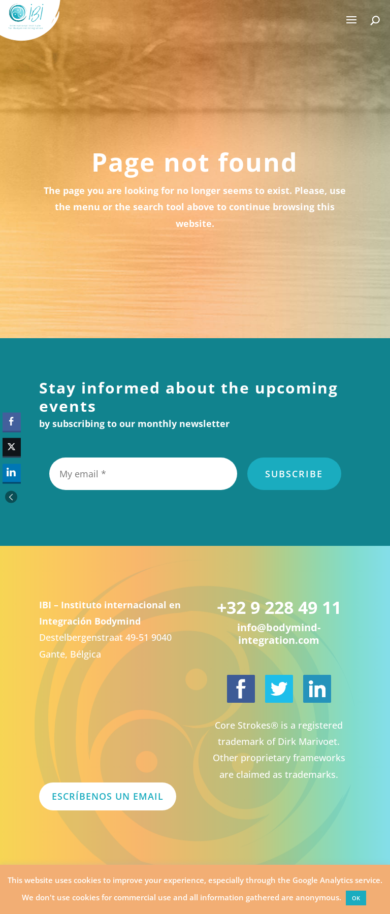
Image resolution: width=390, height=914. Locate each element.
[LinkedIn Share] (12, 473)
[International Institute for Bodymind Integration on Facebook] (241, 689)
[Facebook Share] (12, 421)
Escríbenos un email (108, 796)
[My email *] (143, 474)
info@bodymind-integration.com (278, 634)
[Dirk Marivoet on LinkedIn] (317, 689)
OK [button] (356, 898)
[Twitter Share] (12, 447)
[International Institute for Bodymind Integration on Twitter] (279, 689)
